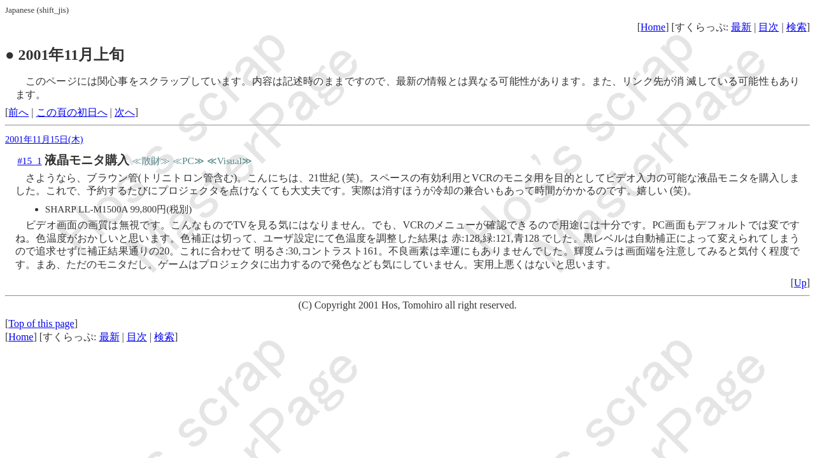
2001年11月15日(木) (44, 139)
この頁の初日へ (72, 112)
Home (653, 27)
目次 (768, 27)
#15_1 (29, 160)
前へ (18, 112)
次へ (125, 112)
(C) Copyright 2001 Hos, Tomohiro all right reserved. (408, 305)
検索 (796, 27)
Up (800, 282)
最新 (741, 27)
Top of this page (41, 323)
